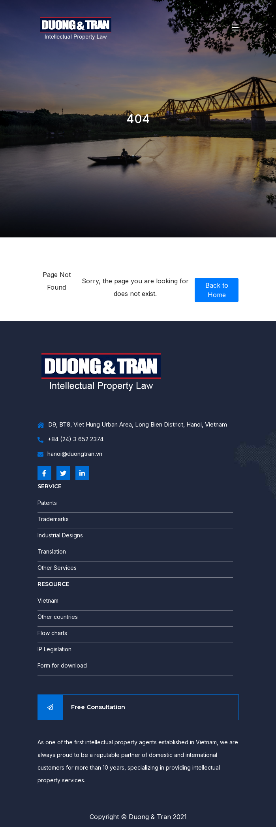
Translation (52, 551)
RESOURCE (53, 584)
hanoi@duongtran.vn (70, 454)
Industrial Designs (60, 535)
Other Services (57, 567)
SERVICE (50, 486)
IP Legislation (54, 649)
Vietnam (48, 600)
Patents (47, 502)
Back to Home (216, 290)
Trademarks (53, 519)
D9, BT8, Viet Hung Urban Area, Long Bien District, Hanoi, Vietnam (132, 425)
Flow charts (52, 633)
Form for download (62, 665)
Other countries (58, 616)
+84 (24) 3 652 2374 (70, 439)
